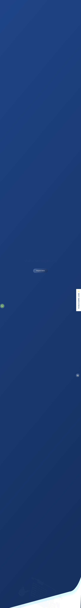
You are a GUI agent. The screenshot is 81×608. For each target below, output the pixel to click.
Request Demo (40, 270)
